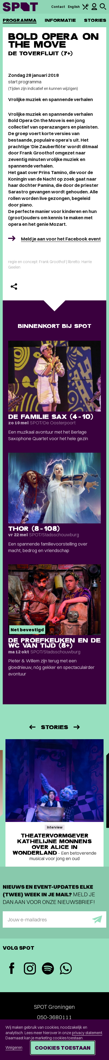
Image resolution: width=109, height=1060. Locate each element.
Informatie (60, 20)
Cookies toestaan (62, 1047)
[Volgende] (77, 727)
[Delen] (14, 286)
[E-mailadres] (54, 919)
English (74, 7)
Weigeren (13, 1047)
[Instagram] (30, 969)
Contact (58, 7)
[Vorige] (31, 727)
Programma (20, 20)
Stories (95, 20)
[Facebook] (12, 969)
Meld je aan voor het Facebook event (61, 239)
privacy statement (87, 1032)
